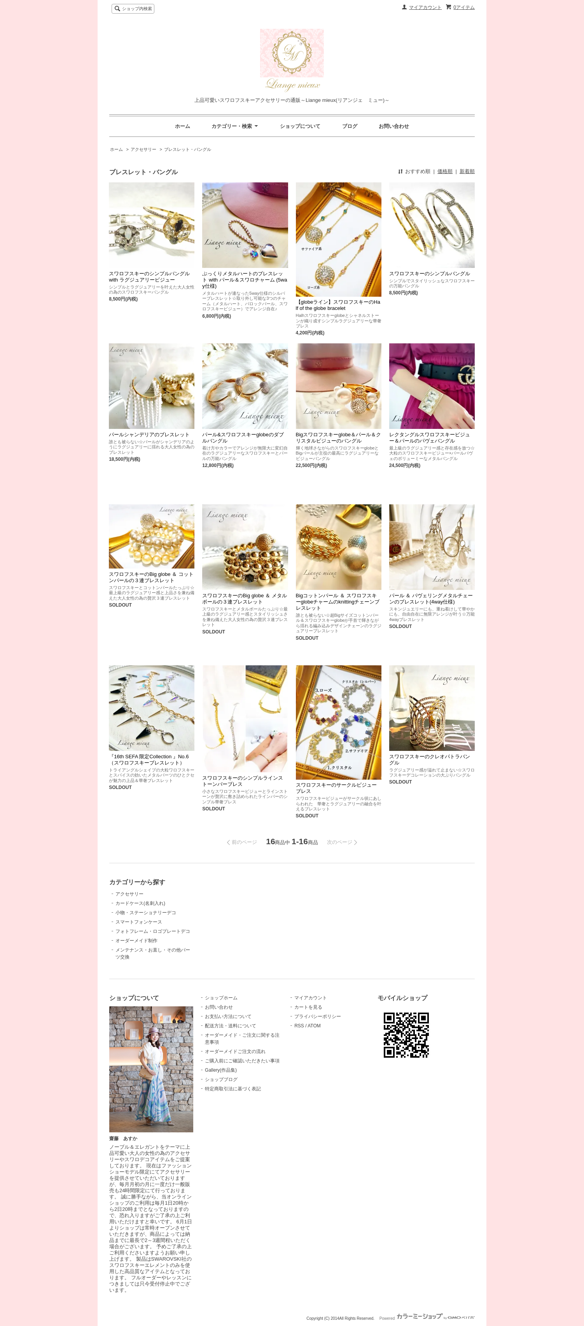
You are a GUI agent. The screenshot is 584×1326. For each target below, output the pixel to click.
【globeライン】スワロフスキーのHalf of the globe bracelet (338, 305)
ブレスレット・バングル (187, 149)
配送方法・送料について (230, 1026)
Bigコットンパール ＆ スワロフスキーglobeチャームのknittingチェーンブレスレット (338, 602)
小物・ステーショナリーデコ (145, 912)
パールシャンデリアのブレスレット (149, 434)
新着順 (467, 171)
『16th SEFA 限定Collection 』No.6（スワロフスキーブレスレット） (149, 760)
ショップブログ (221, 1079)
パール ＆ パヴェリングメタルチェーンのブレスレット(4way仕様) (431, 599)
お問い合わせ (394, 126)
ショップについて (300, 126)
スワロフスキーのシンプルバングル (429, 273)
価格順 (445, 171)
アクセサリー (143, 149)
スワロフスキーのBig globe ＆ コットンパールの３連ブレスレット (151, 577)
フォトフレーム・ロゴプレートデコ (152, 931)
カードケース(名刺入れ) (140, 903)
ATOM (314, 1026)
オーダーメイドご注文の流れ (235, 1051)
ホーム (182, 126)
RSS (299, 1026)
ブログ (349, 126)
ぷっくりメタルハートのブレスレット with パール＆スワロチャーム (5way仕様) (244, 280)
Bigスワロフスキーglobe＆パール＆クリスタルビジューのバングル (338, 438)
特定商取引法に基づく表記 (233, 1089)
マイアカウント (425, 7)
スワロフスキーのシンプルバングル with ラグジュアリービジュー (149, 277)
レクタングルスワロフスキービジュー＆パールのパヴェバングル (429, 438)
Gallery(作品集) (221, 1070)
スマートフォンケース (138, 922)
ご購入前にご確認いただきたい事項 (242, 1061)
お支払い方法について (228, 1016)
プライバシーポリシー (317, 1016)
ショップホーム (221, 998)
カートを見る (308, 1007)
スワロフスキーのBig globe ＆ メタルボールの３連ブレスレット (244, 599)
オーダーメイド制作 (136, 940)
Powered (427, 1318)
